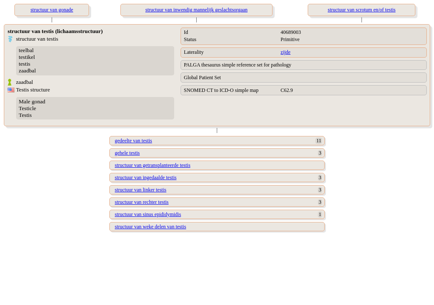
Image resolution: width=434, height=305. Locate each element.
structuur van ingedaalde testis (146, 177)
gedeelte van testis (133, 141)
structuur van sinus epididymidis (148, 214)
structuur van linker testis (141, 190)
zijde (285, 52)
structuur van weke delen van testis (150, 227)
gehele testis (127, 153)
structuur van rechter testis (142, 202)
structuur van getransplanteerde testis (152, 165)
